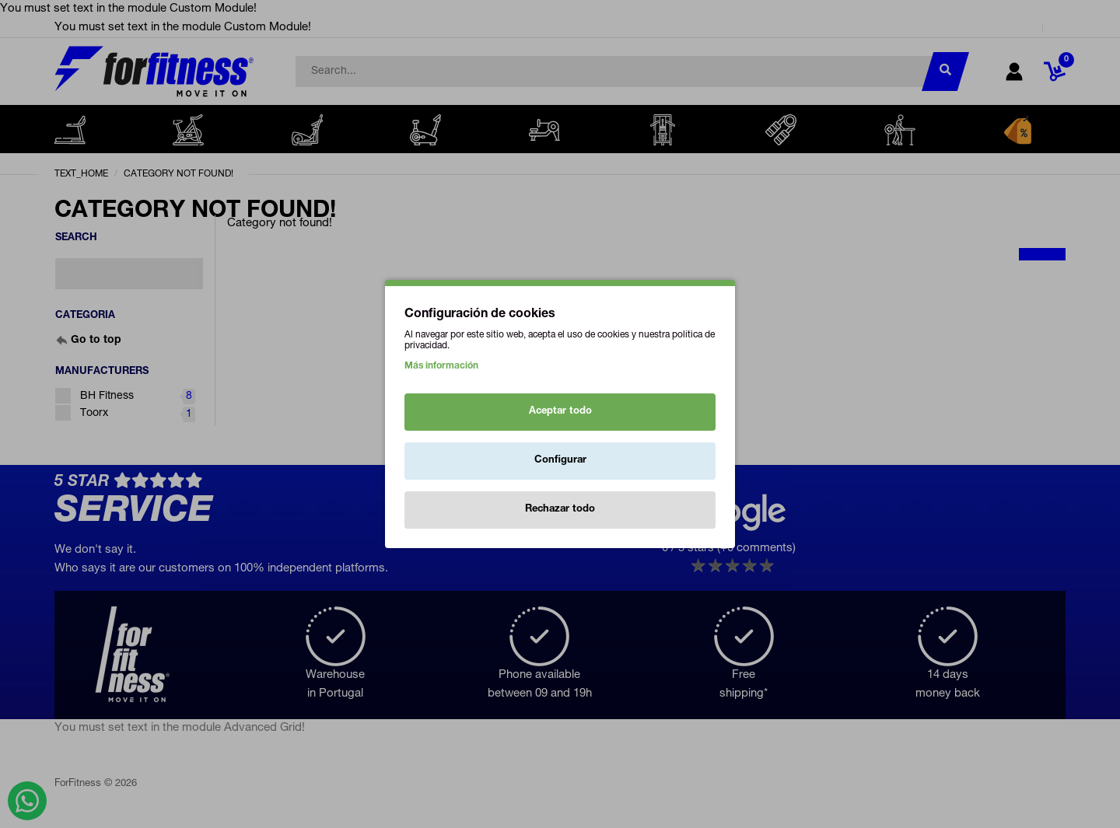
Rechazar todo (560, 510)
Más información (441, 366)
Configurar (560, 461)
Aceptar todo (560, 412)
